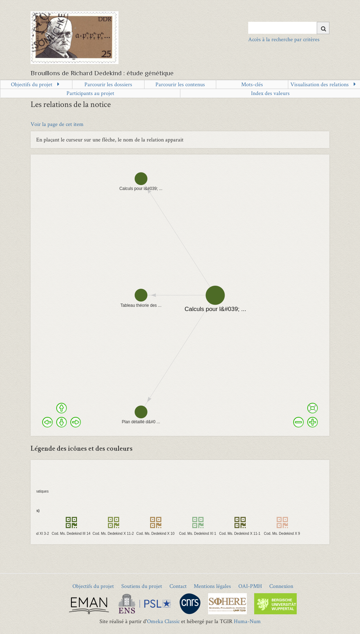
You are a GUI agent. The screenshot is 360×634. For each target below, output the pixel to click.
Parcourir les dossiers (108, 84)
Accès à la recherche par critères (284, 39)
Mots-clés (252, 84)
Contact (178, 586)
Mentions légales (212, 586)
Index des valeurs (270, 93)
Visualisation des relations (319, 84)
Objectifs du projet (31, 84)
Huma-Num (247, 621)
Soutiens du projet (141, 586)
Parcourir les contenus (180, 84)
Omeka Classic (163, 621)
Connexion (281, 586)
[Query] (288, 28)
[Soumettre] (323, 28)
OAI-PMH (250, 586)
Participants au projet (90, 93)
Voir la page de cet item (57, 124)
